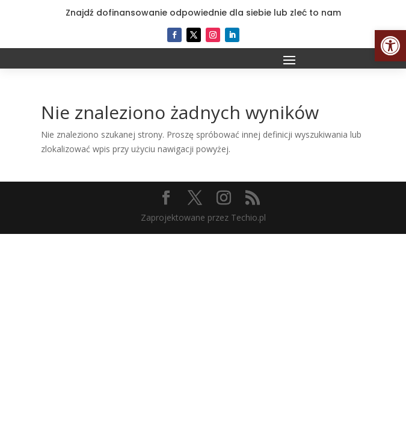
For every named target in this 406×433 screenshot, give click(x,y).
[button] (390, 45)
